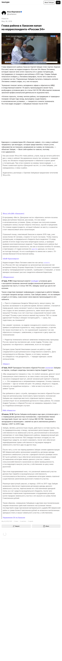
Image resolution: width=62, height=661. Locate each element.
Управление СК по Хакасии (14, 518)
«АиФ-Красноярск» (11, 259)
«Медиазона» (8, 277)
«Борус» (6, 364)
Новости (5, 19)
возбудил (35, 281)
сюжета (46, 263)
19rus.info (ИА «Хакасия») (13, 213)
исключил (49, 368)
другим (35, 249)
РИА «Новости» (9, 410)
